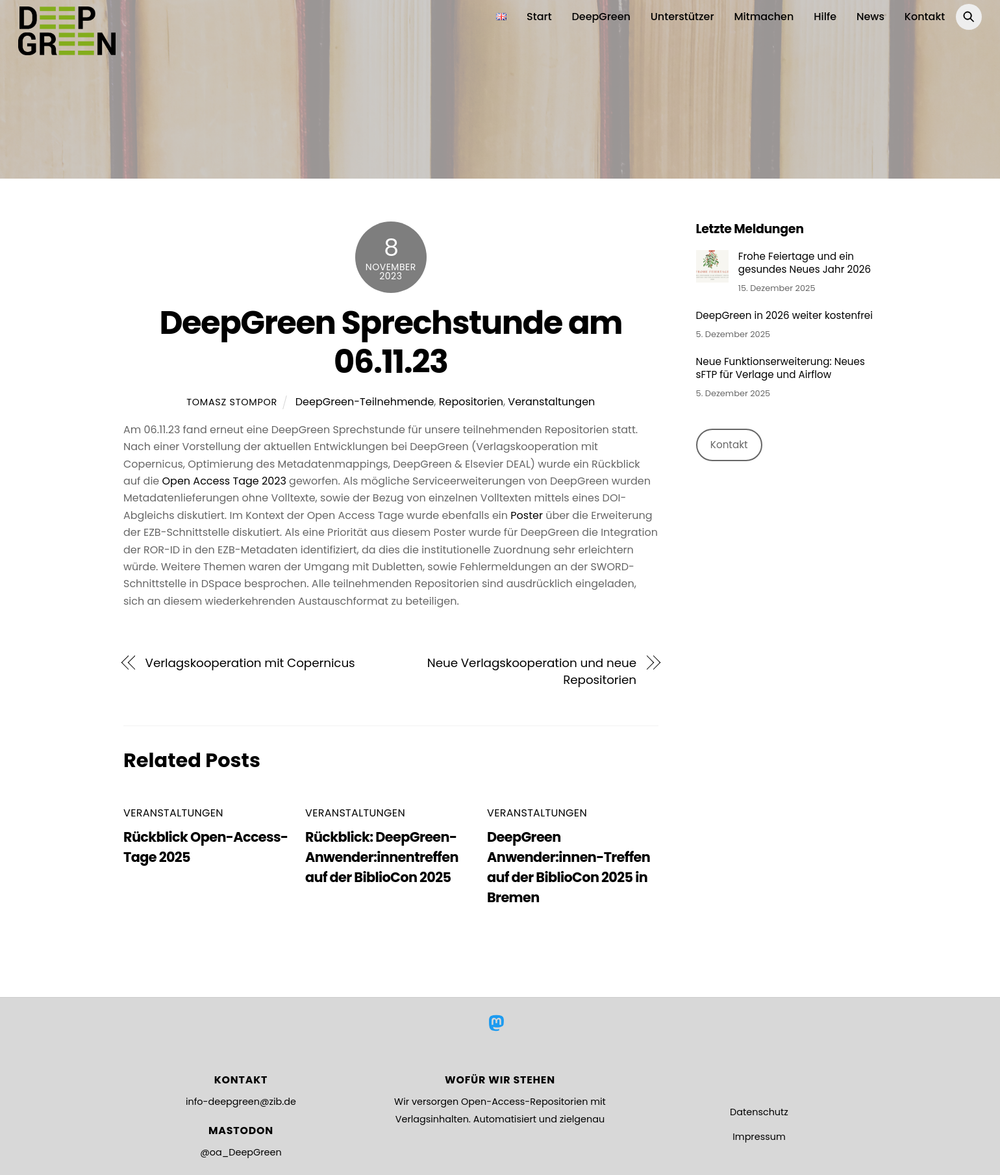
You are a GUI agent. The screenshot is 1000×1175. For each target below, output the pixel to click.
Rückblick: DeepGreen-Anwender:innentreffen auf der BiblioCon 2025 (381, 856)
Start (539, 16)
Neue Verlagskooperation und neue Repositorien (531, 670)
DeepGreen (601, 16)
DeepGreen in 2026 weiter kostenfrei (784, 315)
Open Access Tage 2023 (224, 480)
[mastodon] (499, 1023)
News (870, 16)
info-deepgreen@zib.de (241, 1101)
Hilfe (825, 16)
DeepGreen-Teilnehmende (364, 401)
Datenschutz (759, 1111)
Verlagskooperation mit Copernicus (250, 662)
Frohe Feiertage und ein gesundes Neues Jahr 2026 (804, 263)
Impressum (758, 1136)
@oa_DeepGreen (240, 1152)
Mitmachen (764, 16)
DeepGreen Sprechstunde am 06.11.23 (390, 342)
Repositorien (471, 401)
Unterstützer (682, 16)
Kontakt (925, 16)
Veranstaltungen (551, 401)
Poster (526, 514)
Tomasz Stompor (231, 402)
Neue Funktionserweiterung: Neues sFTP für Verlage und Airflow (780, 368)
